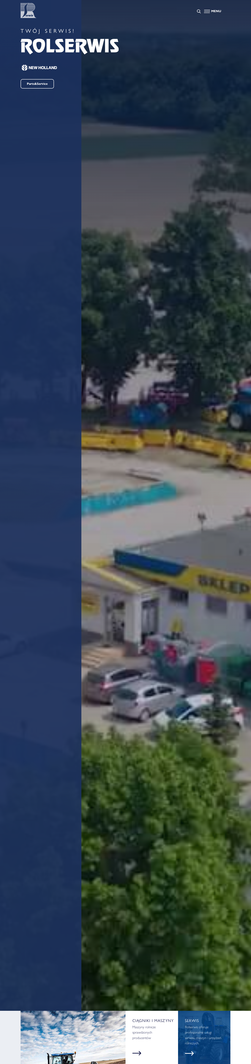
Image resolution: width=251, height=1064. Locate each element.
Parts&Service (37, 84)
